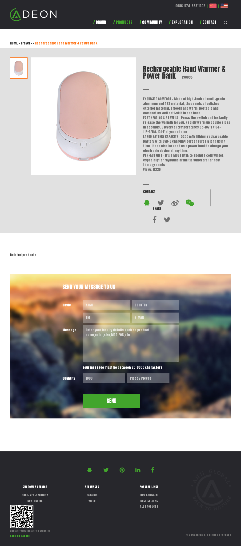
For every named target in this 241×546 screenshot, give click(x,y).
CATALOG (92, 495)
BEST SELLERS (149, 501)
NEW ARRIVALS (149, 495)
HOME (14, 43)
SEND (111, 401)
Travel (25, 43)
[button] (123, 24)
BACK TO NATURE (20, 536)
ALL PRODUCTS (149, 506)
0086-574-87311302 (190, 5)
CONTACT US (35, 501)
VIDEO (92, 501)
